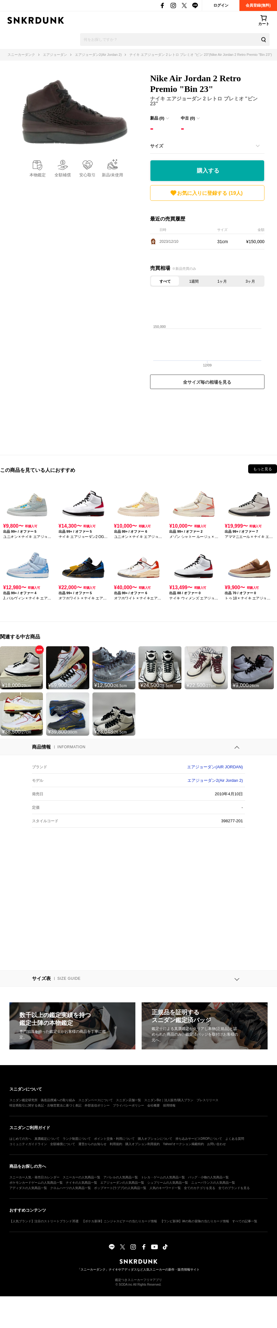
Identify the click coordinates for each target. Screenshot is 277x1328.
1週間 (194, 281)
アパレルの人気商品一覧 (120, 1177)
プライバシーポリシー (128, 1105)
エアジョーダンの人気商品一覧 (122, 1182)
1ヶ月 (222, 281)
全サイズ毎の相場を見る (207, 382)
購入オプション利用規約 (142, 1144)
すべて (165, 281)
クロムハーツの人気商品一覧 (70, 1188)
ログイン (220, 5)
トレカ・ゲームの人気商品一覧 (163, 1177)
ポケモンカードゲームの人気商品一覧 (36, 1182)
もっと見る (262, 469)
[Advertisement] (207, 420)
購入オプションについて (155, 1138)
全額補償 (63, 175)
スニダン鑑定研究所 (23, 1100)
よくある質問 (234, 1138)
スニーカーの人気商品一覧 (81, 1177)
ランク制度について (77, 1138)
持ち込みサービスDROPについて (198, 1138)
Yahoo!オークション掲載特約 (183, 1144)
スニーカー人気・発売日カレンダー (34, 1177)
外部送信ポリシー (97, 1105)
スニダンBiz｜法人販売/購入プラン (168, 1100)
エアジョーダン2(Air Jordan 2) (215, 780)
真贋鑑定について (47, 1138)
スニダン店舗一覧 (128, 1100)
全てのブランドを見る (234, 1188)
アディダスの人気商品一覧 (28, 1188)
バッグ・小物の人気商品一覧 (208, 1177)
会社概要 (153, 1105)
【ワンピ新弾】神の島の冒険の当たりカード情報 (194, 1221)
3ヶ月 (250, 281)
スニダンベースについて (95, 1100)
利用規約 (116, 1144)
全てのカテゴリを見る (199, 1188)
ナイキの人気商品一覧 (81, 1182)
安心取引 (87, 175)
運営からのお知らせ (92, 1144)
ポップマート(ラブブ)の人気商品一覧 (120, 1188)
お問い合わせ (216, 1144)
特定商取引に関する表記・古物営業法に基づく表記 (45, 1105)
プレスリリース (207, 1100)
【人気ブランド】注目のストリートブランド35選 (44, 1221)
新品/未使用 (112, 175)
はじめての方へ (20, 1138)
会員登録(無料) (258, 5)
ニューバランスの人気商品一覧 (213, 1182)
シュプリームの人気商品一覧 (167, 1182)
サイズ (156, 145)
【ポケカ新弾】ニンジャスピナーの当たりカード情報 (119, 1221)
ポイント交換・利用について (114, 1138)
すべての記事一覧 (244, 1221)
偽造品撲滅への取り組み (58, 1100)
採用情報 (169, 1105)
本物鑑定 (37, 175)
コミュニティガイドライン (28, 1144)
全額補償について (62, 1144)
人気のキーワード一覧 (165, 1188)
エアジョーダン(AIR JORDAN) (215, 767)
